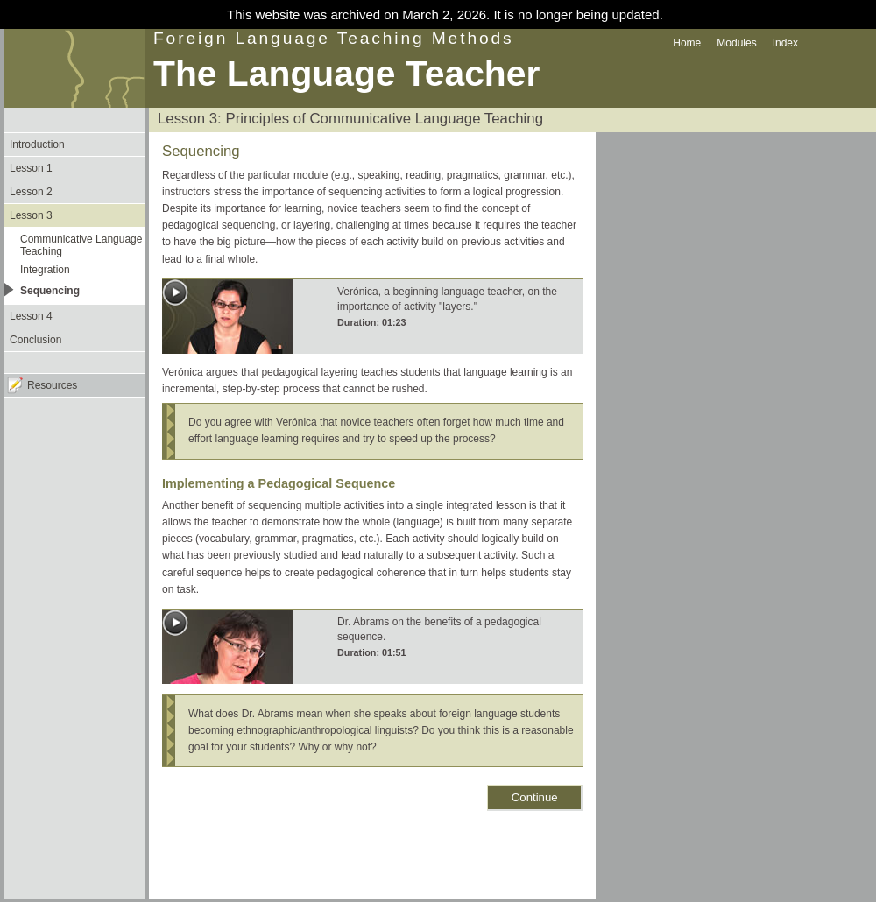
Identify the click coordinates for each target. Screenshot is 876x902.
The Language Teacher (346, 73)
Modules (736, 43)
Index (785, 43)
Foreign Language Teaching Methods (333, 38)
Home (687, 43)
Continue (535, 797)
